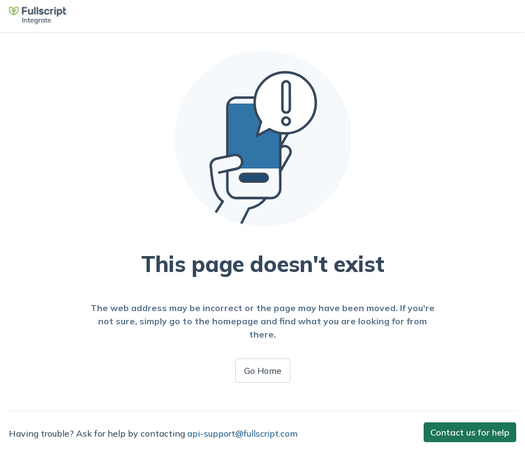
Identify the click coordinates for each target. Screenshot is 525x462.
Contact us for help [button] (470, 432)
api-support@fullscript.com (242, 433)
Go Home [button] (263, 370)
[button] (38, 20)
